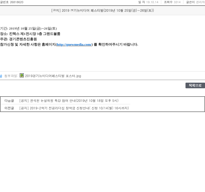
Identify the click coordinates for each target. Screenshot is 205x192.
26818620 (16, 2)
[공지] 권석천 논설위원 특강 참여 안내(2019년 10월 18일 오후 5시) (69, 100)
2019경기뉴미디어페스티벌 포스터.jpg (50, 75)
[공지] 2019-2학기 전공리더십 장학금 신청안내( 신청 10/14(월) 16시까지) (74, 108)
